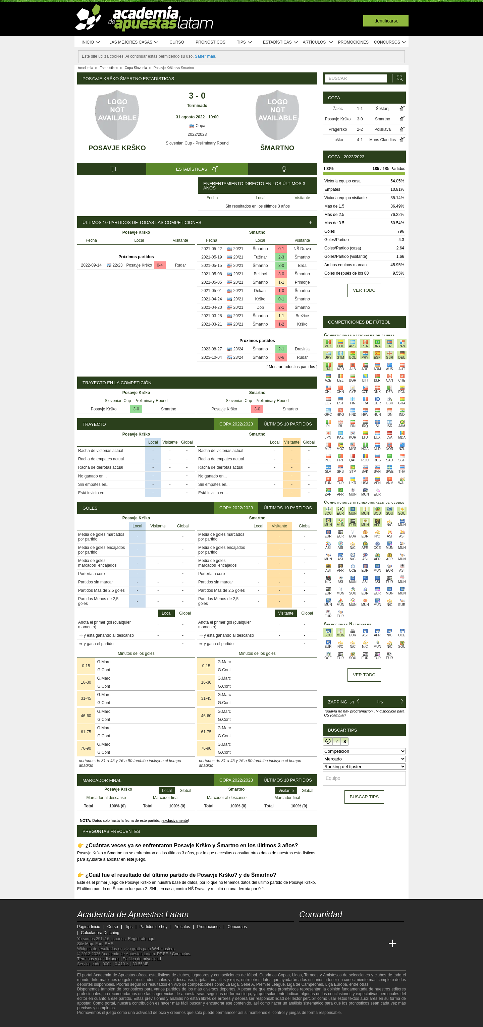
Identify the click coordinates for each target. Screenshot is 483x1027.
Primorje (302, 282)
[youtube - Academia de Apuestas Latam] (317, 929)
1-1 (281, 282)
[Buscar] (398, 78)
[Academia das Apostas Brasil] (330, 944)
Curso (177, 42)
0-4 (160, 265)
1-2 (281, 324)
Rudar (180, 265)
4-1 (360, 139)
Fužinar (260, 257)
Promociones (353, 42)
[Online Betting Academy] (342, 944)
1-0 (281, 290)
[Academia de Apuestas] (355, 944)
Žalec (337, 108)
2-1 (281, 307)
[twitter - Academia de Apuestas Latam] (305, 929)
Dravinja (302, 349)
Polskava (382, 129)
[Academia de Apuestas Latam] (305, 944)
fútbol (252, 975)
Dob (260, 307)
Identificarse (385, 20)
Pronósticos (210, 42)
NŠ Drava (302, 248)
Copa (197, 125)
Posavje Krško (117, 148)
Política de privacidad (142, 959)
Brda (302, 265)
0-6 (281, 357)
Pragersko (338, 129)
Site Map (85, 944)
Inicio (91, 42)
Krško (260, 299)
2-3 (281, 257)
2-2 (360, 129)
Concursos (390, 42)
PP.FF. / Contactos (173, 954)
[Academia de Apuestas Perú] (380, 944)
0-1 (281, 248)
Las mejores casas (134, 42)
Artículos (318, 42)
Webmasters (163, 949)
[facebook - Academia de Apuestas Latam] (330, 929)
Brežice (302, 315)
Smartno (168, 409)
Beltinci (260, 274)
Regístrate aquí (141, 938)
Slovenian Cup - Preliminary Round (197, 143)
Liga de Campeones (305, 984)
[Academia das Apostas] (317, 944)
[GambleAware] (92, 1021)
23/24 (238, 349)
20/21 (238, 248)
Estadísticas (280, 42)
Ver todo (364, 290)
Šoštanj (382, 108)
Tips (244, 42)
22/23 (118, 265)
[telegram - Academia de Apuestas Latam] (342, 929)
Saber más (205, 56)
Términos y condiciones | (100, 959)
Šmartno (277, 148)
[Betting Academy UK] (367, 944)
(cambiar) (337, 715)
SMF (109, 944)
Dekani (260, 290)
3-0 (281, 265)
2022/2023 (197, 134)
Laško (337, 139)
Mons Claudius (382, 139)
